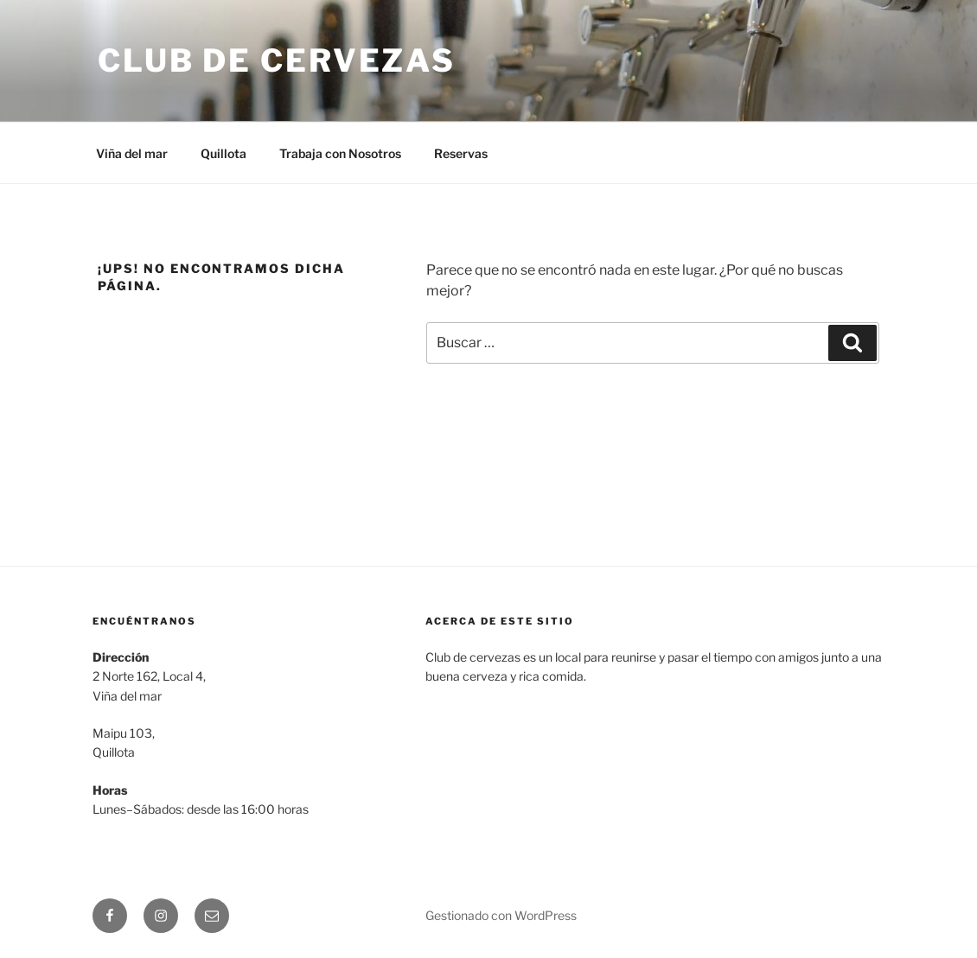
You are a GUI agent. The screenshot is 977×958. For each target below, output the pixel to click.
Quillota (223, 153)
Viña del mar (132, 153)
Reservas (461, 153)
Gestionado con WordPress (501, 915)
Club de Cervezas (277, 60)
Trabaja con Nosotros (340, 153)
